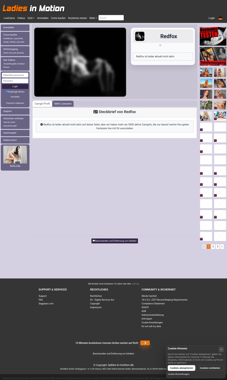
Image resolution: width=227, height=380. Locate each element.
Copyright (95, 303)
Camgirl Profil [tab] (42, 103)
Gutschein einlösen (13, 122)
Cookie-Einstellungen (152, 322)
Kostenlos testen (77, 18)
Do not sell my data (151, 326)
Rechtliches (96, 296)
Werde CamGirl (149, 296)
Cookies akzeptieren (181, 367)
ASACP (145, 307)
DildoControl (10, 140)
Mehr (92, 18)
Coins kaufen (58, 18)
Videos (21, 18)
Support (7, 111)
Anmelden (42, 18)
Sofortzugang (13, 51)
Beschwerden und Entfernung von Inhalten (113, 353)
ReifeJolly (15, 166)
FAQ (41, 300)
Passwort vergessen (15, 103)
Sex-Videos (14, 64)
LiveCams (9, 18)
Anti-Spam (147, 318)
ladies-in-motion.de (121, 365)
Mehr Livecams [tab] (63, 103)
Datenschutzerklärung (153, 315)
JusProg (135, 284)
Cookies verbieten (210, 367)
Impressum (96, 307)
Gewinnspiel (9, 132)
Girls (30, 18)
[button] (220, 18)
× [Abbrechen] (221, 349)
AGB (144, 311)
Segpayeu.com (46, 303)
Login (212, 18)
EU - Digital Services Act (102, 300)
